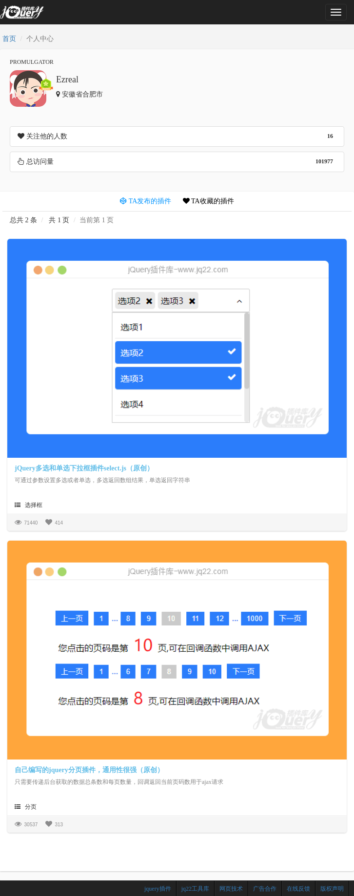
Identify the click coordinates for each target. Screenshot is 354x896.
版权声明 (332, 888)
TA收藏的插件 (208, 201)
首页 (9, 38)
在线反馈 (298, 888)
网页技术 (231, 888)
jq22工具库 (195, 888)
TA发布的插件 (145, 201)
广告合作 (264, 888)
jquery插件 (157, 888)
